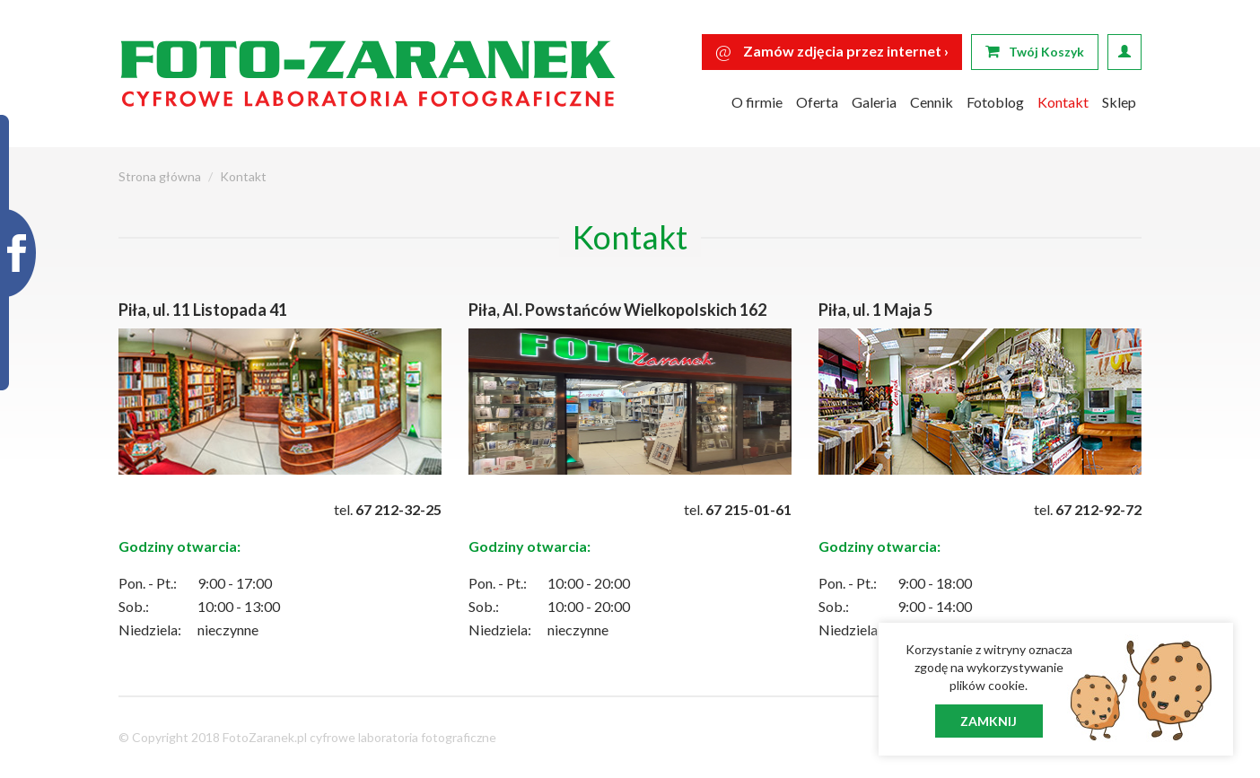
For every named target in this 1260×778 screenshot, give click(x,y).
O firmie (757, 101)
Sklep (1119, 101)
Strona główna (159, 176)
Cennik (931, 101)
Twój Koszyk (1034, 51)
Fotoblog (995, 101)
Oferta (817, 101)
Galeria (874, 101)
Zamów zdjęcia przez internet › (832, 51)
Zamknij (988, 721)
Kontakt (1063, 101)
